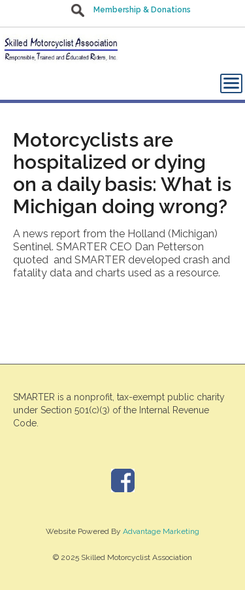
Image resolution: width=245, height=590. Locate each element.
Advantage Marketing (161, 531)
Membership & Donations (142, 9)
